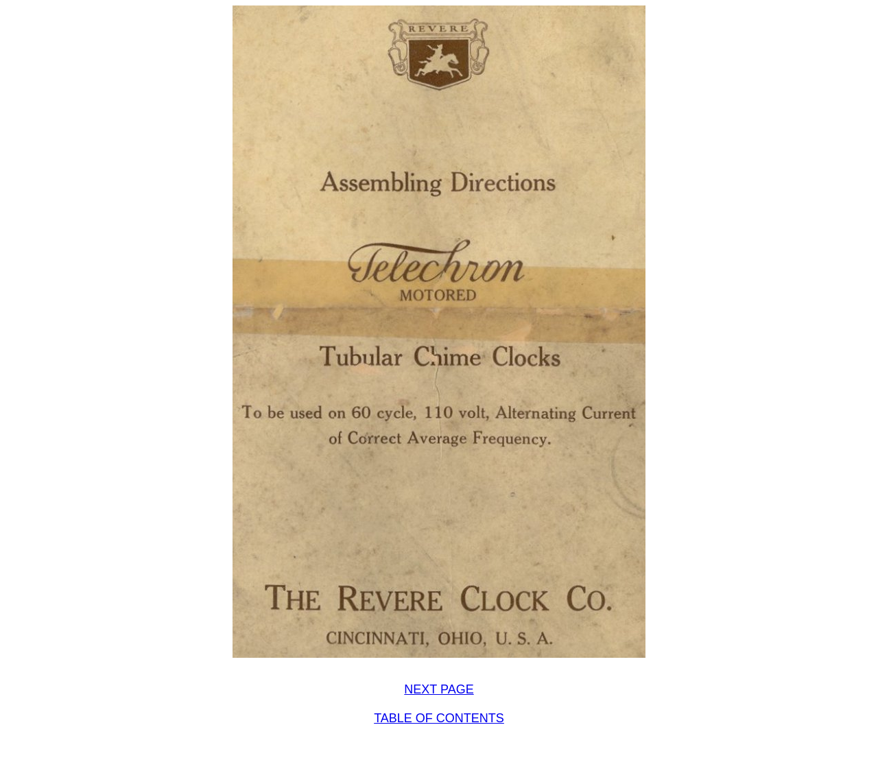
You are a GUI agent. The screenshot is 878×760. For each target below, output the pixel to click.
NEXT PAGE (438, 689)
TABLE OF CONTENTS (439, 718)
